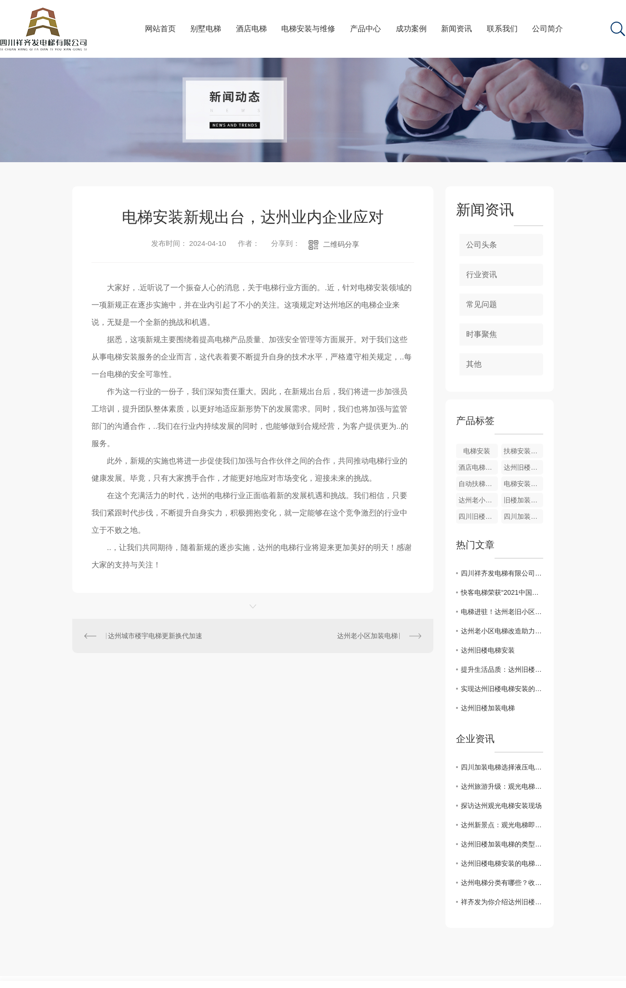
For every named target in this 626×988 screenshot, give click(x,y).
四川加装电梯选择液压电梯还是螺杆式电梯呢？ (502, 767)
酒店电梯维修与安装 (478, 467)
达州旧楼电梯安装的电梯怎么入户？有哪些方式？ (502, 863)
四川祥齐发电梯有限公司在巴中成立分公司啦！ (502, 573)
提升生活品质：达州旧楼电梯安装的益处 (502, 669)
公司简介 (547, 29)
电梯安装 (476, 451)
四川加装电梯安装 (523, 516)
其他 (474, 364)
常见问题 (481, 304)
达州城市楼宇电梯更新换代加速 (155, 636)
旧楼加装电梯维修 (523, 500)
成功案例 (411, 29)
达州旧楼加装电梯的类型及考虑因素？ (502, 844)
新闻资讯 (456, 29)
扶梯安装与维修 (523, 451)
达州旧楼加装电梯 (488, 708)
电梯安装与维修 (308, 29)
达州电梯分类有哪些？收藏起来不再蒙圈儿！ (502, 882)
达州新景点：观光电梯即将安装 (502, 825)
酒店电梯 (251, 29)
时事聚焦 (481, 334)
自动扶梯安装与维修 (478, 484)
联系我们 (502, 29)
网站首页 (160, 29)
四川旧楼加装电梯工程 (478, 516)
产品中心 (365, 29)
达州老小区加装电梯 (367, 636)
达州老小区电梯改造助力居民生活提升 (502, 631)
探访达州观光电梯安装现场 (501, 805)
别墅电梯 (205, 29)
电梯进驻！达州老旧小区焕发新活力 (502, 612)
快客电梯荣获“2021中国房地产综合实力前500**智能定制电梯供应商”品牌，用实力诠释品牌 (502, 592)
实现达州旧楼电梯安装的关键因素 (502, 689)
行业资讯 (481, 274)
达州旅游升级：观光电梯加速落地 (502, 786)
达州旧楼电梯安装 (488, 650)
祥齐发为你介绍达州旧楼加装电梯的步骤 (502, 902)
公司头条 (481, 245)
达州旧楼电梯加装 (523, 467)
